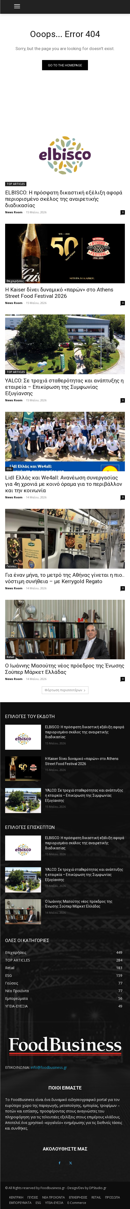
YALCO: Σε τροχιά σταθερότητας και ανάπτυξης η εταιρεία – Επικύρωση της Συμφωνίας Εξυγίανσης (64, 387)
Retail (10, 657)
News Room (13, 212)
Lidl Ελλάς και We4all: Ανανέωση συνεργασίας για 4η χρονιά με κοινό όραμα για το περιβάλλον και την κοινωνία (63, 484)
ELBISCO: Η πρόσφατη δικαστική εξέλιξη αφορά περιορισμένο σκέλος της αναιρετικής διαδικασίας (63, 199)
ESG (9, 469)
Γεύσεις (11, 566)
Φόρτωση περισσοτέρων (65, 690)
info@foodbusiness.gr (49, 1067)
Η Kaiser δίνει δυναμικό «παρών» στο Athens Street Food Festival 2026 (59, 293)
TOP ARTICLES (16, 184)
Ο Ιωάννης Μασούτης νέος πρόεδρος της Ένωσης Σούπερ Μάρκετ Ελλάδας (64, 669)
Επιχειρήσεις (15, 281)
